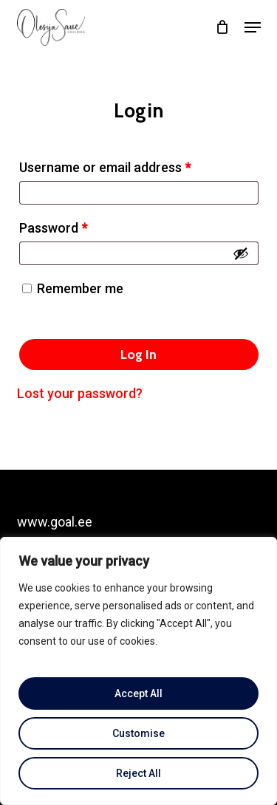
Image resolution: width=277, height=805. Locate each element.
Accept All (138, 693)
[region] (138, 671)
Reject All (138, 773)
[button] (252, 27)
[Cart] (222, 27)
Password (79, 225)
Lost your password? (80, 393)
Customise (138, 733)
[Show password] (241, 253)
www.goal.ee (54, 522)
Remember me (80, 288)
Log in (138, 354)
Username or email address (131, 164)
